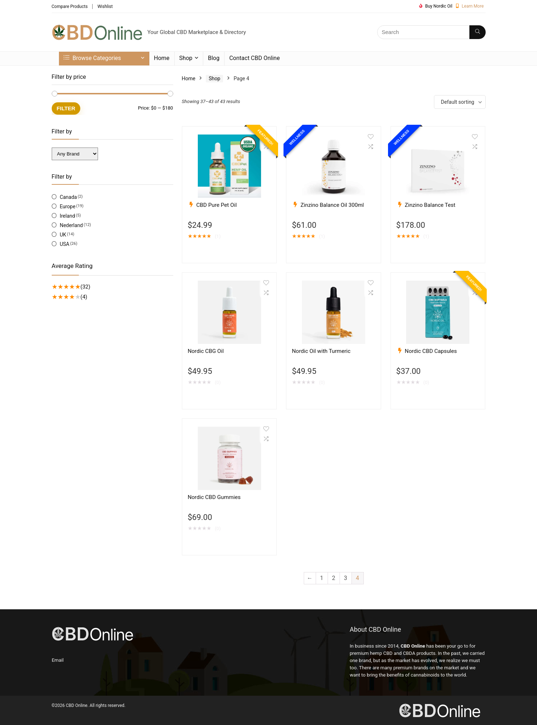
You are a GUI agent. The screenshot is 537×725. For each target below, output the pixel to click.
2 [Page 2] (333, 578)
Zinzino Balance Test (430, 205)
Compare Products (70, 6)
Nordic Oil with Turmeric (321, 351)
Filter (66, 108)
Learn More (473, 6)
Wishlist (104, 6)
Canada (68, 197)
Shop (185, 58)
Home (162, 58)
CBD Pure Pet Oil (216, 205)
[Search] (477, 32)
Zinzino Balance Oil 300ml (332, 205)
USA (64, 244)
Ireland (67, 216)
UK (63, 235)
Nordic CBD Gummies (214, 497)
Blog (214, 58)
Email (58, 660)
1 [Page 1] (321, 578)
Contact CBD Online (254, 58)
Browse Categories (92, 58)
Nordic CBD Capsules (431, 351)
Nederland (71, 225)
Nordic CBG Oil (206, 351)
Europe (67, 206)
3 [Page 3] (345, 578)
